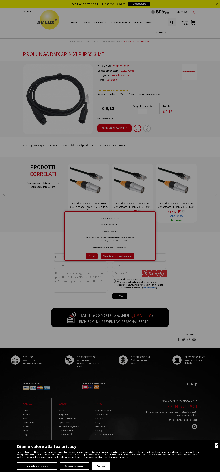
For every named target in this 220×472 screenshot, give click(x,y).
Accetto (101, 466)
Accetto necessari (74, 466)
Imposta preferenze (37, 466)
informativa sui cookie (118, 457)
